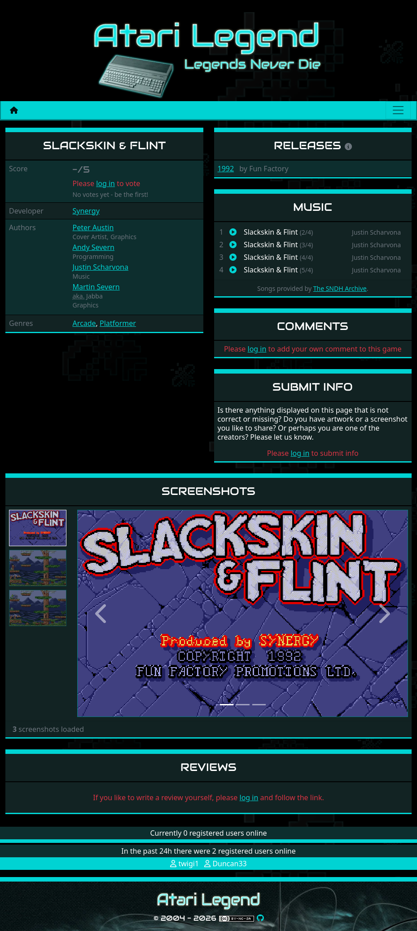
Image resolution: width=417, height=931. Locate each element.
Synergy (85, 211)
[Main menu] (398, 110)
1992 (226, 169)
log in (105, 183)
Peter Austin (93, 227)
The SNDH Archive (340, 288)
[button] (102, 613)
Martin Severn (95, 287)
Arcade (84, 323)
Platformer (118, 323)
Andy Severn (93, 247)
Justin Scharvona (100, 267)
